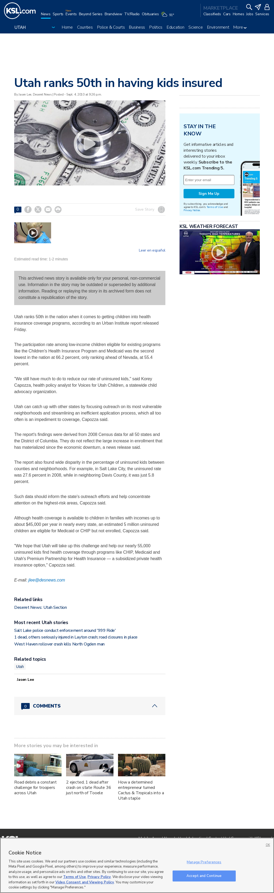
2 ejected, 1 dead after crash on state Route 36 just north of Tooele (88, 787)
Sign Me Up (209, 193)
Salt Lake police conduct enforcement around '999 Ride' (65, 630)
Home (67, 27)
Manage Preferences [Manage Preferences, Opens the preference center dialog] (204, 862)
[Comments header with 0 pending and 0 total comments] (89, 706)
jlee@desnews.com (46, 580)
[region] (137, 865)
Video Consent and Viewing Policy (84, 882)
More (239, 27)
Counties (85, 27)
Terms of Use (215, 207)
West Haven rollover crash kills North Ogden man (59, 644)
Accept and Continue (204, 875)
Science (195, 27)
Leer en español (152, 250)
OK (268, 845)
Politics (155, 27)
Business (137, 27)
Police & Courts (111, 27)
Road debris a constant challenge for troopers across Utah (35, 787)
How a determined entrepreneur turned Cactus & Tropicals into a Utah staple (141, 790)
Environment (218, 27)
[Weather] (168, 16)
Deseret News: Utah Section (40, 607)
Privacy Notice (192, 210)
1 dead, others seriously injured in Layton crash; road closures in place (76, 637)
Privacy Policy (99, 877)
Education (175, 27)
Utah (20, 666)
